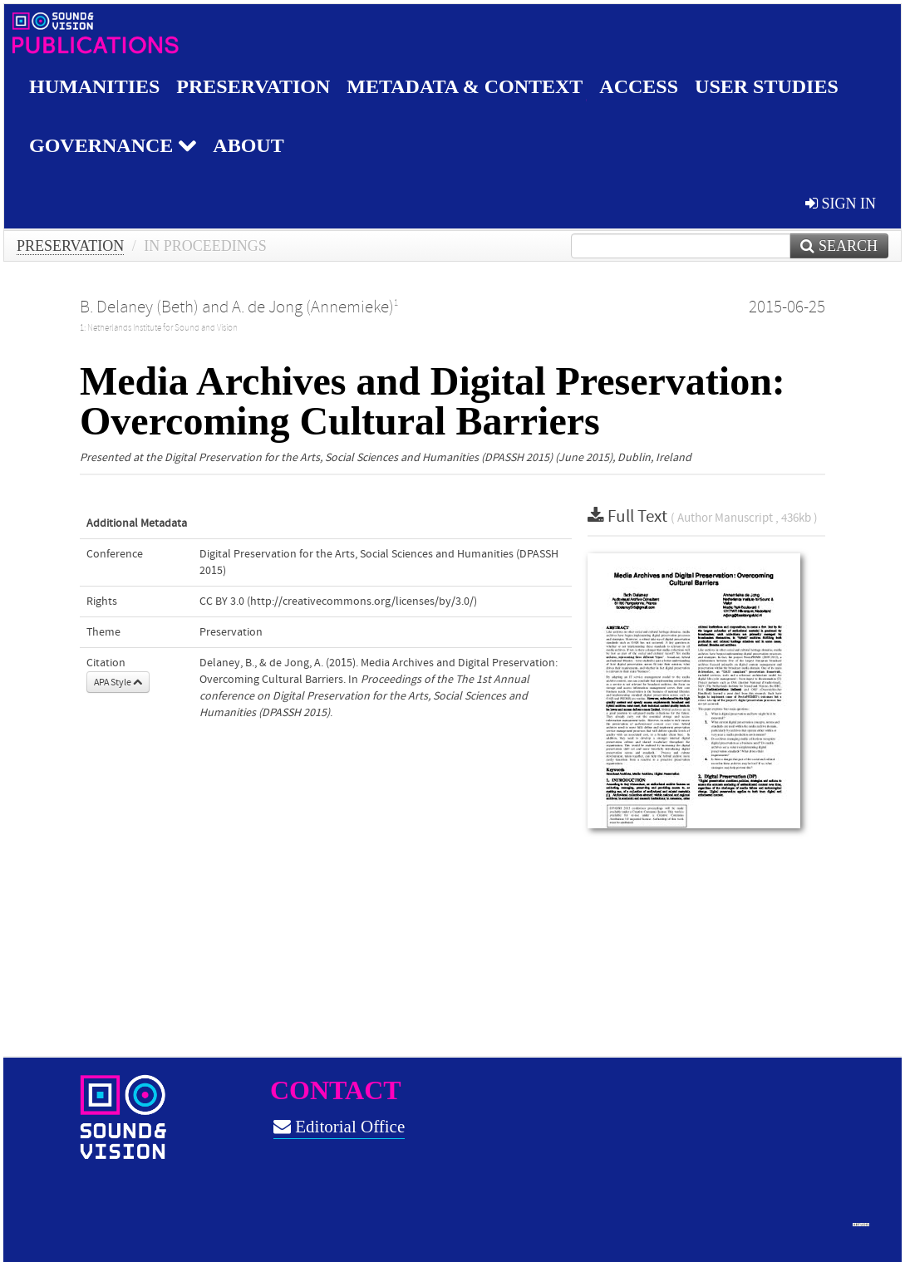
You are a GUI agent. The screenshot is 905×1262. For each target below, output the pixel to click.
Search (839, 246)
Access (638, 86)
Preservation (253, 86)
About (248, 145)
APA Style (118, 682)
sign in (840, 203)
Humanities (94, 86)
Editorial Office (339, 1127)
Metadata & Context (465, 86)
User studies (767, 86)
